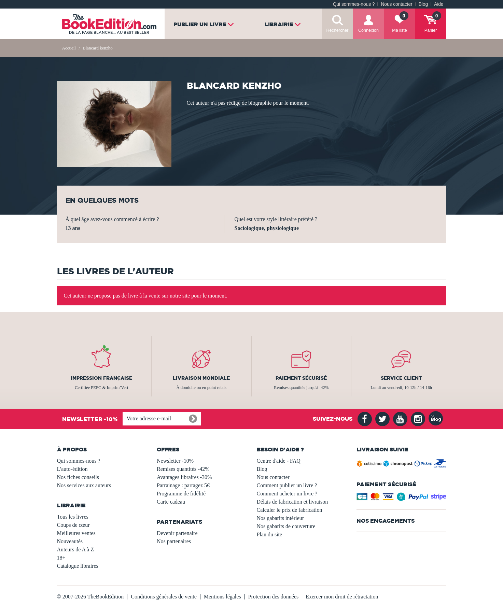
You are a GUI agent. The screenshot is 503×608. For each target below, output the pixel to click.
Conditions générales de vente (163, 596)
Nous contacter (396, 4)
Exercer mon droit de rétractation (342, 596)
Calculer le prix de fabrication (289, 510)
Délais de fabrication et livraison (292, 502)
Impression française (101, 378)
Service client (401, 378)
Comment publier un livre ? (287, 485)
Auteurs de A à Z (75, 549)
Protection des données (273, 596)
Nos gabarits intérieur (280, 518)
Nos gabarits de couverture (286, 526)
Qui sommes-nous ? (354, 4)
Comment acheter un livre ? (287, 493)
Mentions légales (222, 596)
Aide (438, 4)
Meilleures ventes (76, 533)
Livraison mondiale (201, 378)
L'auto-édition (72, 469)
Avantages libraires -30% (184, 477)
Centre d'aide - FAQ (279, 461)
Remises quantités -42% (183, 469)
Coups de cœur (73, 525)
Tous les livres (72, 517)
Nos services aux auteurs (84, 485)
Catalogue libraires (77, 566)
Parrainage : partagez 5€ (183, 485)
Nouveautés (70, 541)
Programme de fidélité (181, 493)
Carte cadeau (171, 502)
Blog (423, 4)
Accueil (69, 47)
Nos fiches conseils (78, 477)
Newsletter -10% (175, 461)
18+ (61, 558)
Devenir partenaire (177, 533)
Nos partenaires (174, 541)
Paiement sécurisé (301, 378)
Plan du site (269, 534)
